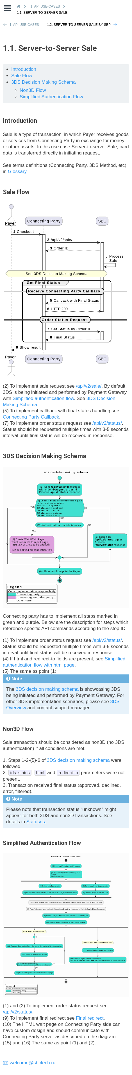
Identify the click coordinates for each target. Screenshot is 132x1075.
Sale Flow (21, 75)
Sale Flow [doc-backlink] (16, 192)
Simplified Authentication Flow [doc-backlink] (42, 843)
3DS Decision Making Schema (43, 82)
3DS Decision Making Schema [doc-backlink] (44, 456)
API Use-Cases (46, 6)
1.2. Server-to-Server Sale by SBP (79, 25)
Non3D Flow (33, 90)
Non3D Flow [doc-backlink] (18, 729)
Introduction (23, 69)
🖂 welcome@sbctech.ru (29, 1062)
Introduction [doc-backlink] (20, 120)
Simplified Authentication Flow (51, 96)
